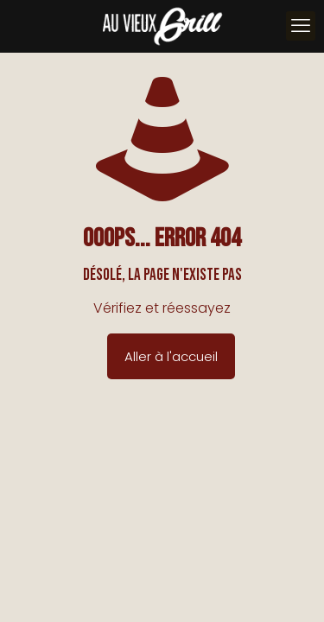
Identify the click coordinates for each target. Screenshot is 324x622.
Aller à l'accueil (171, 356)
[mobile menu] (300, 26)
